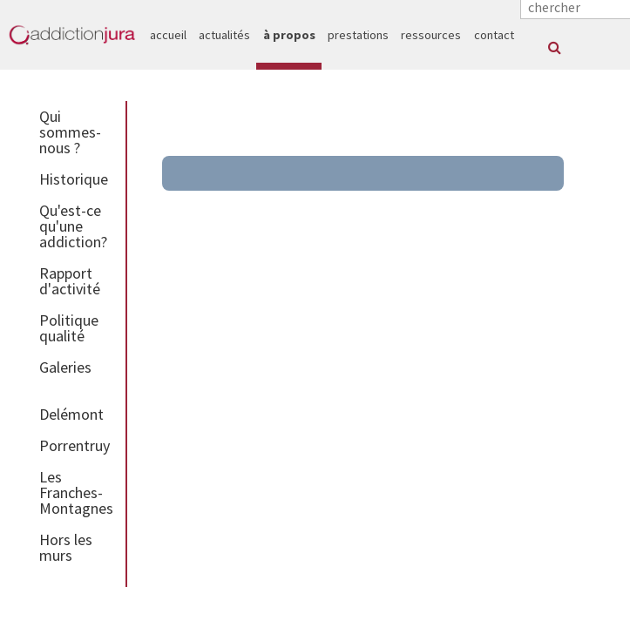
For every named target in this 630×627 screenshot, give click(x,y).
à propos (289, 35)
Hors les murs (65, 547)
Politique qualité (68, 328)
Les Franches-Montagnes (76, 492)
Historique (73, 179)
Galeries (65, 367)
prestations (358, 35)
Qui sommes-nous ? (70, 132)
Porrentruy (74, 445)
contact (494, 35)
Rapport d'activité (69, 281)
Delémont (71, 414)
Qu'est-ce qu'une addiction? (73, 226)
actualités (224, 35)
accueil (168, 35)
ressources (431, 35)
